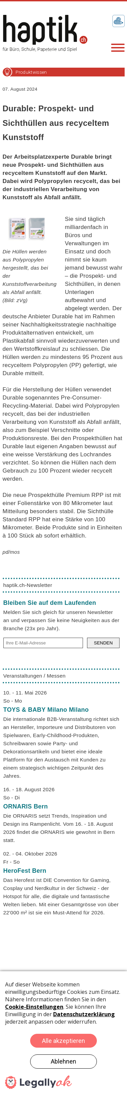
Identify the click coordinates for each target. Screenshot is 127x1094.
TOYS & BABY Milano (46, 709)
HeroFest (24, 870)
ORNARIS (25, 806)
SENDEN (103, 642)
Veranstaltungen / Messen (34, 676)
